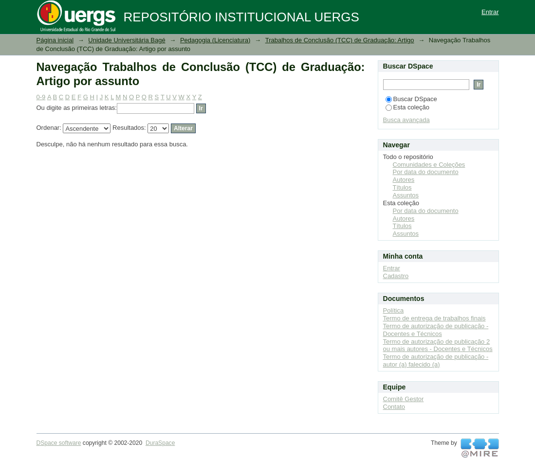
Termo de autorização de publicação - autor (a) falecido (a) (436, 360)
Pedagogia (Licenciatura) (215, 40)
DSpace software (59, 443)
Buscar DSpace (411, 99)
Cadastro (396, 276)
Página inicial (55, 40)
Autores (404, 179)
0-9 (41, 97)
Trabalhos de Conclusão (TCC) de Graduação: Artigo (339, 40)
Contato (394, 406)
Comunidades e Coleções (429, 164)
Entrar (489, 12)
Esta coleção (407, 107)
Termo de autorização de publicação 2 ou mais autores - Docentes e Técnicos (438, 345)
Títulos (402, 187)
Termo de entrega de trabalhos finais (434, 318)
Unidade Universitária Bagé (126, 40)
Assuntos (406, 195)
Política (393, 310)
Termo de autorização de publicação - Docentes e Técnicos (436, 329)
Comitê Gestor (403, 399)
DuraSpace (160, 443)
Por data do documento (426, 172)
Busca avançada (406, 119)
